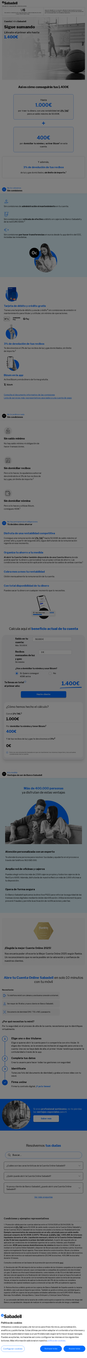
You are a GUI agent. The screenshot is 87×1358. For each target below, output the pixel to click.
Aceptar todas (74, 1351)
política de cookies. (56, 1343)
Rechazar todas (51, 1351)
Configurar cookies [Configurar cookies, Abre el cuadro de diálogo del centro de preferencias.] (12, 1351)
